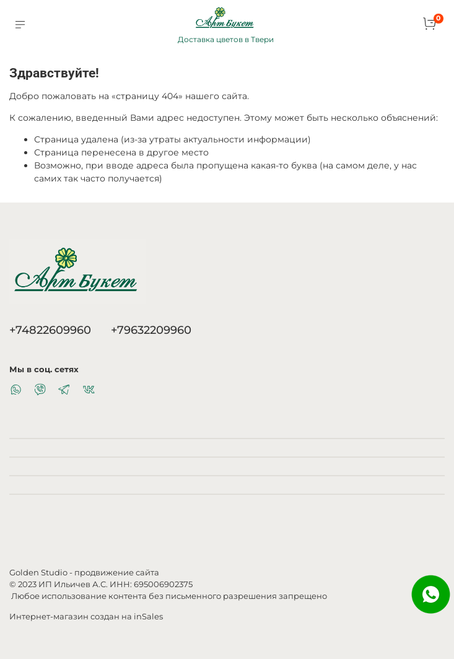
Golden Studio (38, 572)
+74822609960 (50, 330)
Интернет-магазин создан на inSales (86, 616)
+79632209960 (151, 330)
